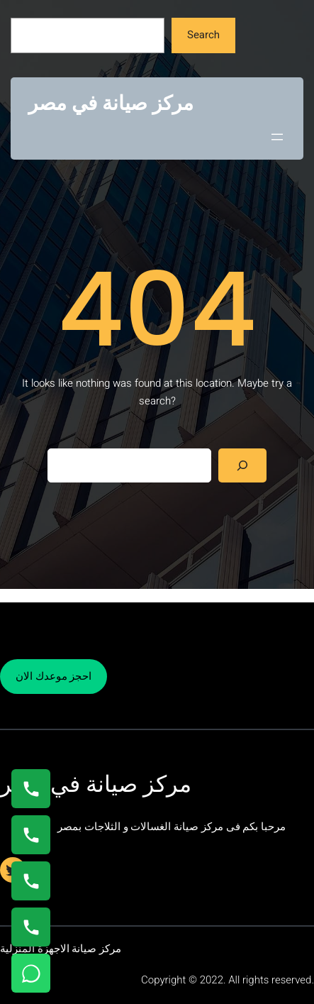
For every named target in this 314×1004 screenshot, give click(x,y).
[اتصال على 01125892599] (30, 927)
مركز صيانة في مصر (111, 103)
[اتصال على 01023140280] (30, 880)
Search (203, 34)
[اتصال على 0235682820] (30, 834)
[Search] (242, 465)
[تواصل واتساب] (30, 973)
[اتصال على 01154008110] (30, 788)
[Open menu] (277, 136)
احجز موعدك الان (53, 676)
